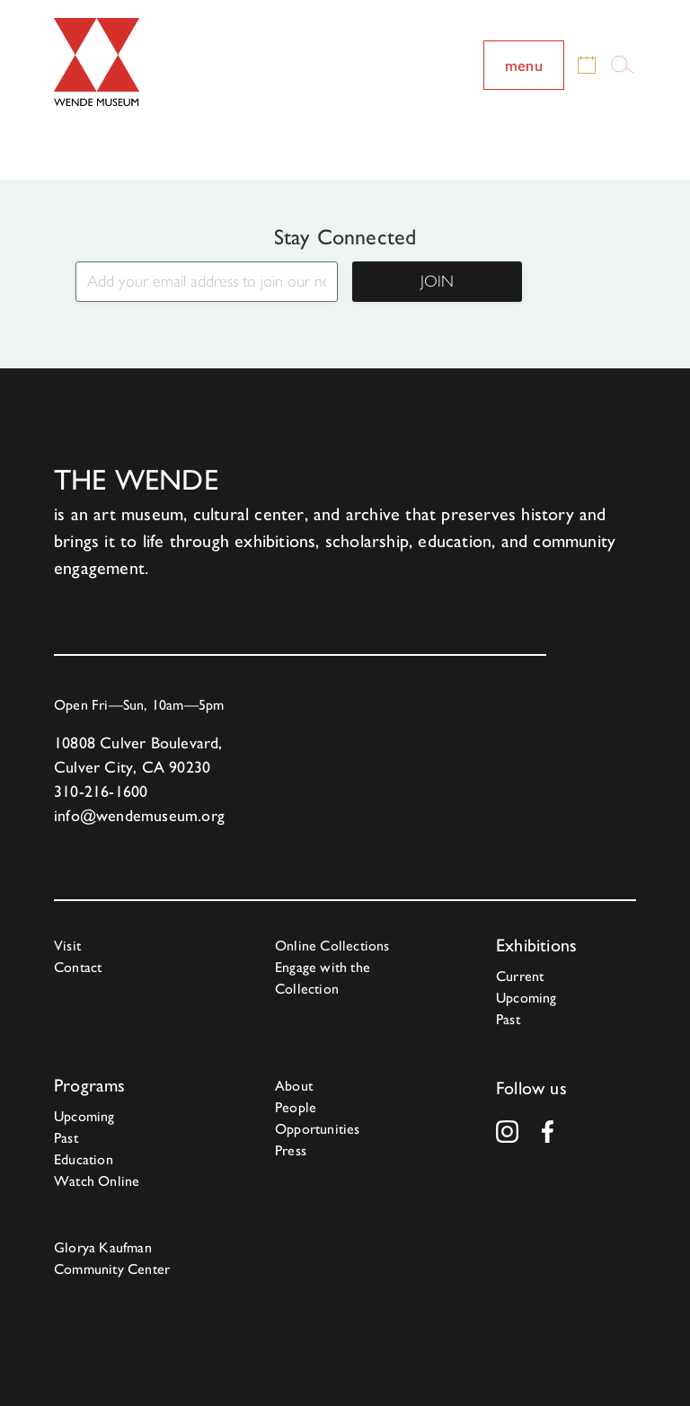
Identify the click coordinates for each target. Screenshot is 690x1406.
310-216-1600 (100, 791)
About (294, 1085)
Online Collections (332, 945)
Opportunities (317, 1128)
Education (83, 1159)
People (295, 1107)
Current (520, 976)
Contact (78, 967)
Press (290, 1150)
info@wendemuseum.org (139, 815)
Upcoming (526, 997)
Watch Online (96, 1180)
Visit (67, 945)
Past (508, 1019)
